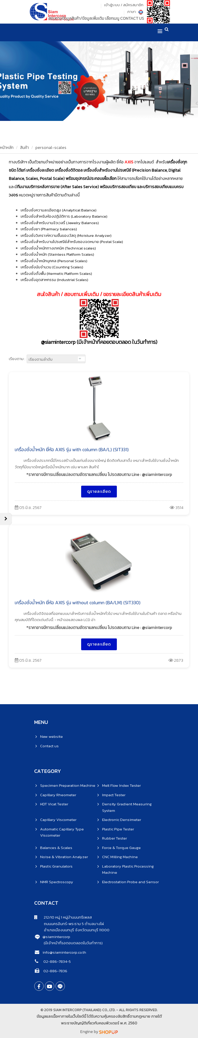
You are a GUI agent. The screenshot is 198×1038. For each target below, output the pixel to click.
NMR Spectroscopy (56, 882)
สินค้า (24, 147)
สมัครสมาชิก (133, 5)
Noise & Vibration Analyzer (64, 857)
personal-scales (50, 147)
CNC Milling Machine (120, 857)
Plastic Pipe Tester (118, 829)
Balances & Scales (56, 847)
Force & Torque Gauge (121, 847)
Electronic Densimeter (121, 819)
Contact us (49, 746)
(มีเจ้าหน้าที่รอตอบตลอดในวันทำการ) (73, 943)
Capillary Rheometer (58, 795)
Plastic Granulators (56, 866)
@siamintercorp (56, 937)
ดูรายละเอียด (99, 491)
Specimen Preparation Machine (67, 785)
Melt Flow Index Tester (121, 785)
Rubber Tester (114, 838)
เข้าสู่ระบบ (112, 5)
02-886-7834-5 (56, 961)
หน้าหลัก (7, 147)
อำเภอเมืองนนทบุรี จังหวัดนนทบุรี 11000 (71, 930)
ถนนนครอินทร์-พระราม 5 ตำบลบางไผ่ (69, 924)
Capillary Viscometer (58, 819)
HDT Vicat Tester (54, 804)
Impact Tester (113, 795)
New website (51, 736)
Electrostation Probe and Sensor (130, 882)
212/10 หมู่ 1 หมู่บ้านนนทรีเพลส (63, 917)
